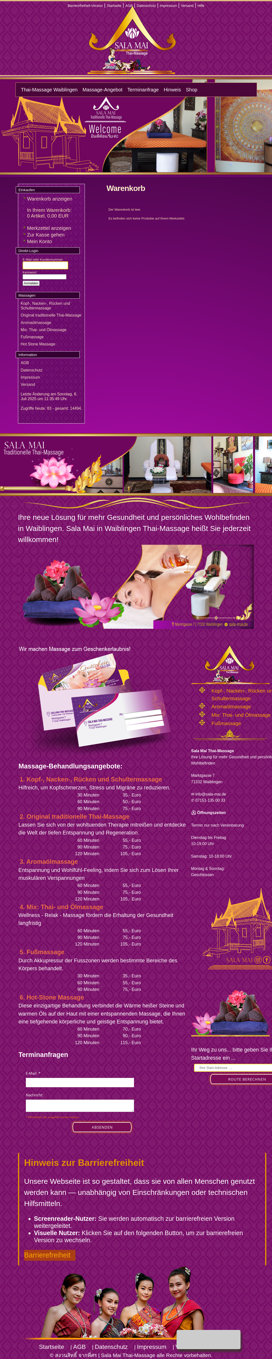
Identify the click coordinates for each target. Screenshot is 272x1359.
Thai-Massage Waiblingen (49, 89)
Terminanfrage (143, 89)
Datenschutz (146, 6)
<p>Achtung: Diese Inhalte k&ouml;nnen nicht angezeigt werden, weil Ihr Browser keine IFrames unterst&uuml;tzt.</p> (79, 1107)
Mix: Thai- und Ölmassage (43, 330)
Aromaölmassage (36, 323)
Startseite (114, 6)
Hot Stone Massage (38, 344)
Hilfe (200, 6)
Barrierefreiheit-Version (85, 6)
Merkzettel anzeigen (49, 228)
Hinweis (172, 89)
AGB (129, 6)
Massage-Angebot (102, 89)
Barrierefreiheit (47, 1255)
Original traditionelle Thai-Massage (51, 315)
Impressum (168, 6)
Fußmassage (32, 337)
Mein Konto (39, 241)
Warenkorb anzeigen (49, 199)
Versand (187, 6)
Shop (191, 89)
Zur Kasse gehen (45, 235)
